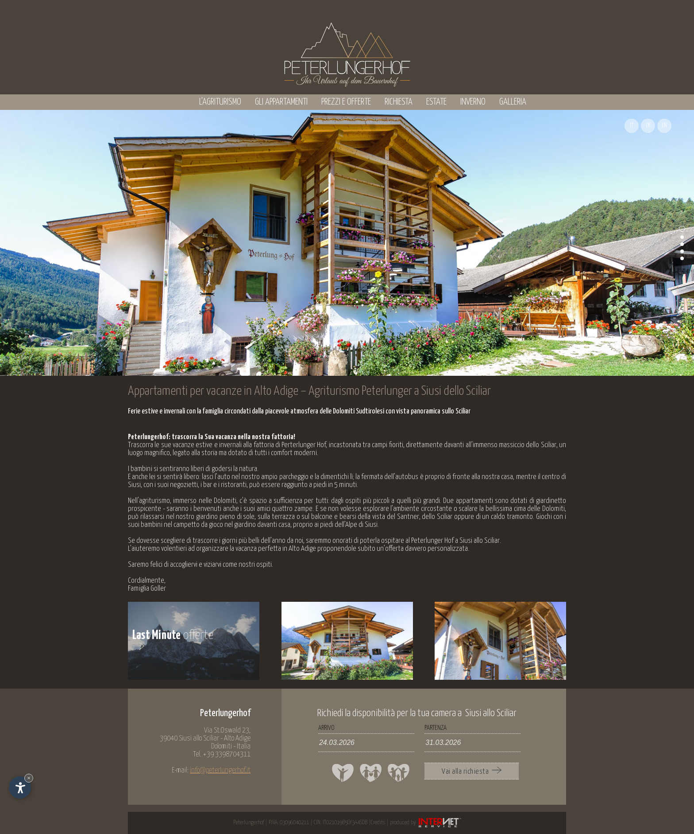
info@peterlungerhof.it (220, 770)
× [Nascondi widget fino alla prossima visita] (29, 778)
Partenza (435, 728)
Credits (378, 823)
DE (648, 126)
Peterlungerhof (248, 823)
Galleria (512, 101)
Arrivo (326, 728)
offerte (172, 639)
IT (631, 126)
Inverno (473, 101)
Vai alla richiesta (471, 771)
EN (664, 126)
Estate (436, 101)
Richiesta (399, 101)
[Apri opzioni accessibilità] (20, 787)
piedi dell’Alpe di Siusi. (349, 525)
